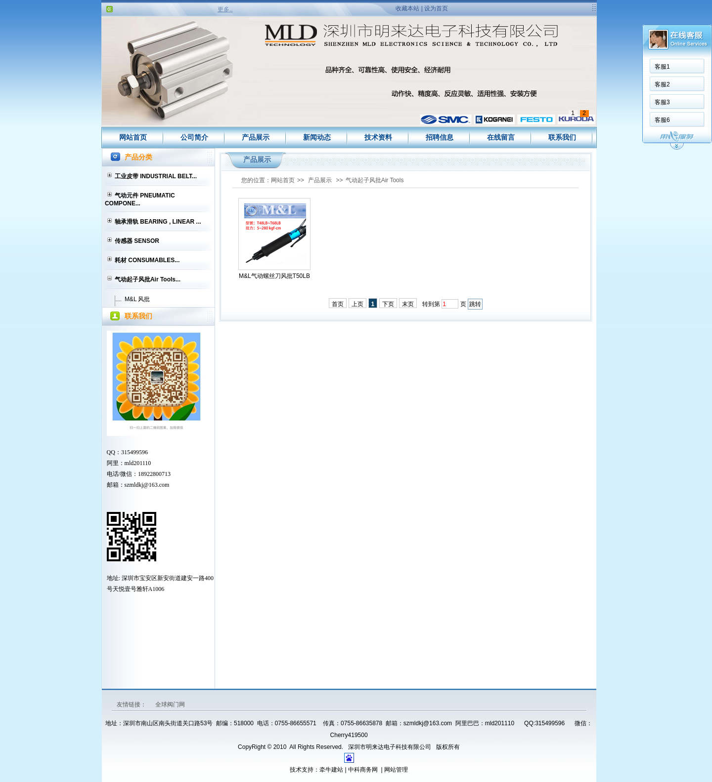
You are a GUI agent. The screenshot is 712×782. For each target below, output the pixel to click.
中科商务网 (363, 769)
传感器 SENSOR (137, 240)
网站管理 (396, 769)
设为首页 (436, 8)
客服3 (662, 102)
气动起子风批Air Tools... (147, 279)
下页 (388, 304)
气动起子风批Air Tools (375, 180)
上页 (357, 304)
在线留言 (501, 137)
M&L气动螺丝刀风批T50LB (274, 276)
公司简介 (194, 137)
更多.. (225, 9)
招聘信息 (439, 137)
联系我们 (562, 137)
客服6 (662, 120)
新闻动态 (317, 137)
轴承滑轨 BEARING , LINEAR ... (158, 221)
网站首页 (133, 137)
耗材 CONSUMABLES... (147, 260)
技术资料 (378, 137)
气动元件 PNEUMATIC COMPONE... (140, 199)
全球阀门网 (170, 704)
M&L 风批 (137, 299)
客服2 (662, 84)
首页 (338, 304)
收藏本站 (407, 8)
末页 (408, 304)
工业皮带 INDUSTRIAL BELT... (156, 176)
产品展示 (255, 137)
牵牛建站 (331, 769)
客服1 (662, 66)
